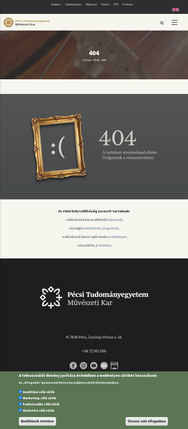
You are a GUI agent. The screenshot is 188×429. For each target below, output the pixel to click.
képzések (115, 219)
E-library (127, 4)
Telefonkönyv (73, 4)
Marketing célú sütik (39, 398)
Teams (105, 4)
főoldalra (104, 245)
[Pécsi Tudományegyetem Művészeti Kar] (27, 27)
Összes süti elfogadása (147, 421)
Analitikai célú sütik (39, 392)
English (173, 9)
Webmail (91, 4)
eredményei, (117, 237)
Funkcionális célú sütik (41, 404)
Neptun (56, 4)
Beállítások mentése (37, 421)
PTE (116, 4)
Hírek (96, 60)
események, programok (100, 228)
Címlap (86, 60)
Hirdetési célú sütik (38, 410)
